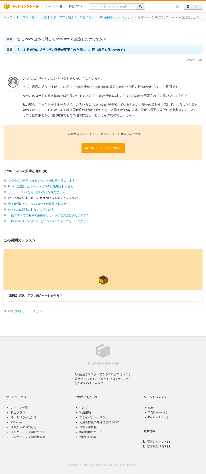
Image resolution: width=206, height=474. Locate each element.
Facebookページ (158, 417)
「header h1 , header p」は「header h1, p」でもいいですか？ (48, 221)
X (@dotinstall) (157, 412)
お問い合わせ (88, 437)
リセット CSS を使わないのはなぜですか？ (36, 192)
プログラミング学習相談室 (28, 437)
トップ (8, 17)
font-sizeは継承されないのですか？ (31, 209)
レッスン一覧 (54, 6)
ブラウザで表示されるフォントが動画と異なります (41, 180)
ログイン (193, 6)
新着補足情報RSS (158, 446)
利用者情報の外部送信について (99, 422)
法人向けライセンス (24, 417)
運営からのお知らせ (24, 427)
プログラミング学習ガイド (28, 432)
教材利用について (90, 432)
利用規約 (85, 412)
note (151, 407)
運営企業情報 (88, 427)
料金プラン (75, 6)
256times (16, 422)
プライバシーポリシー (93, 417)
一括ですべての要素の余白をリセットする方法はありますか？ (48, 215)
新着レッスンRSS (158, 441)
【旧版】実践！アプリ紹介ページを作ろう (66, 17)
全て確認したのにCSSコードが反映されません (38, 203)
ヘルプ (83, 407)
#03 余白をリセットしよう (116, 17)
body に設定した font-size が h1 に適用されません (40, 186)
